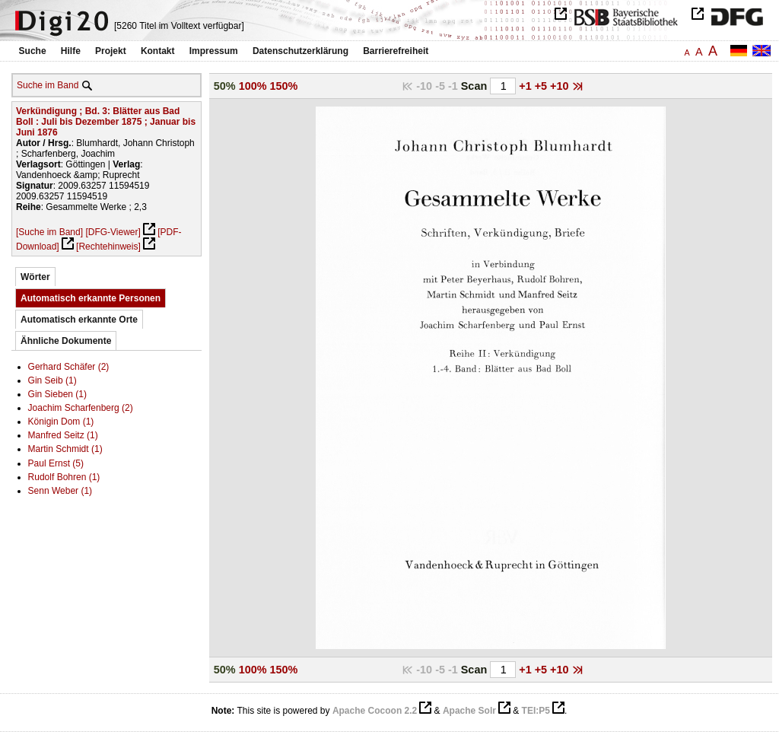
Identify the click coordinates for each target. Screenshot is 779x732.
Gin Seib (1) (52, 380)
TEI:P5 (536, 710)
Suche (32, 51)
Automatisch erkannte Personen (91, 298)
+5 (542, 86)
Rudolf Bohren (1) (64, 477)
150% (284, 86)
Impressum (213, 51)
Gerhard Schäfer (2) (69, 366)
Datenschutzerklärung (300, 51)
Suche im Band (47, 85)
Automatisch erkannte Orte (79, 319)
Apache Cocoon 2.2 (374, 710)
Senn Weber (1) (60, 490)
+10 (560, 86)
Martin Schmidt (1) (65, 449)
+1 (526, 86)
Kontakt (158, 51)
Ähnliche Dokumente (66, 341)
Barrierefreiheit (395, 51)
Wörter (35, 277)
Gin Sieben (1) (57, 394)
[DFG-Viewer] (112, 232)
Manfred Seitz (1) (63, 435)
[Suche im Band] (49, 232)
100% (253, 86)
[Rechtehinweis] (108, 246)
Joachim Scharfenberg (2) (80, 408)
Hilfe (71, 51)
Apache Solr (469, 710)
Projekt (110, 51)
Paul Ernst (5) (56, 463)
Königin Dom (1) (61, 421)
